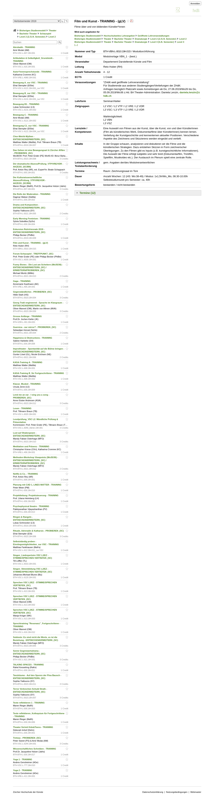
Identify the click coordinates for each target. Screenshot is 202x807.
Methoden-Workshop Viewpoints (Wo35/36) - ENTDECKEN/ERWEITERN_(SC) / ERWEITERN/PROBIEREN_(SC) (35, 460)
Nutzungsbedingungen (176, 792)
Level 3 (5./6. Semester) (162, 42)
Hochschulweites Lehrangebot (119, 36)
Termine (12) (87, 192)
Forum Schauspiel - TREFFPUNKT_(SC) (33, 254)
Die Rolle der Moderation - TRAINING (32, 194)
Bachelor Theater (28, 33)
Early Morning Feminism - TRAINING (32, 218)
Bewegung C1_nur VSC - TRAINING (31, 126)
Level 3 (180, 42)
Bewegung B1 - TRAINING (26, 104)
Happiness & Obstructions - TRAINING (33, 338)
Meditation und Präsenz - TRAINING (31, 446)
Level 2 (52, 37)
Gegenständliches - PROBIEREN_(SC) (32, 292)
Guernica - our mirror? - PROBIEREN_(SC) (35, 327)
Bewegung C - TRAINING (26, 115)
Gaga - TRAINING (22, 281)
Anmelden (195, 3)
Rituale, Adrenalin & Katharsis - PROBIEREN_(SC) (38, 531)
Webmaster (195, 792)
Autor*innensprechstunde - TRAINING (32, 72)
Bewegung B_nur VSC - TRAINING (30, 93)
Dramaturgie (141, 39)
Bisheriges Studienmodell (32, 30)
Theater (52, 30)
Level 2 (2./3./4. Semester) (32, 37)
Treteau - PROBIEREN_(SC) (27, 738)
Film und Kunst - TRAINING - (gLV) (31, 243)
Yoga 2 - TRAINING (23, 770)
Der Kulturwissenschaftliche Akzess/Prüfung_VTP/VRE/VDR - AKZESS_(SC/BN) (29, 180)
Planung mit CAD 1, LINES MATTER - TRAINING (37, 485)
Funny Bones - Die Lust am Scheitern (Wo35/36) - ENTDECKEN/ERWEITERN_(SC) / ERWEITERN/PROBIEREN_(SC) (38, 267)
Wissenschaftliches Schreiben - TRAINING (35, 749)
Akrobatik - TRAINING (24, 47)
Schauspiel (45, 33)
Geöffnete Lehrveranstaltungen (153, 36)
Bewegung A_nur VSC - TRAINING (30, 82)
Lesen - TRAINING (22, 408)
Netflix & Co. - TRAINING (25, 474)
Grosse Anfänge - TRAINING (27, 316)
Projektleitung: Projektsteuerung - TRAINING (36, 495)
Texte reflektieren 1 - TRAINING (29, 703)
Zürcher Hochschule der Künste (28, 792)
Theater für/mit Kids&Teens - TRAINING (33, 727)
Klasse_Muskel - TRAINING (27, 384)
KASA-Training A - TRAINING (28, 362)
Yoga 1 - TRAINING (23, 759)
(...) (76, 45)
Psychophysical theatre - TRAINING (31, 506)
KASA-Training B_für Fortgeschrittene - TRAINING (39, 373)
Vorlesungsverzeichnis (41, 10)
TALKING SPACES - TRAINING (29, 664)
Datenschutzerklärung (152, 792)
